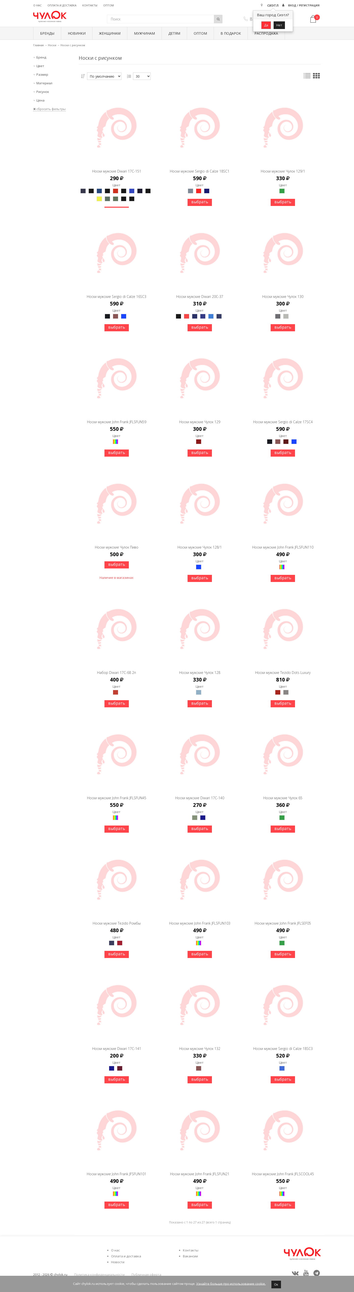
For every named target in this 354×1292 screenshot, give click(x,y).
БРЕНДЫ (47, 33)
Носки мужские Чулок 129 (199, 417)
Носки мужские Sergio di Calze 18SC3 (283, 1044)
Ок (276, 1284)
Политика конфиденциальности (99, 1274)
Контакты (89, 5)
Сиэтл (273, 5)
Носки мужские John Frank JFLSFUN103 (199, 918)
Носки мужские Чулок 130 (282, 292)
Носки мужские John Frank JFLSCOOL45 (283, 1169)
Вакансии (190, 1256)
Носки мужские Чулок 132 (199, 1044)
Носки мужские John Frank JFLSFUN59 (116, 417)
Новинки (77, 33)
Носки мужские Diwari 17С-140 (199, 793)
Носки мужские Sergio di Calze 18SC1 (199, 166)
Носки (52, 45)
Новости (117, 1262)
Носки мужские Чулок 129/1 (283, 166)
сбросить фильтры (49, 109)
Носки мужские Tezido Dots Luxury (282, 668)
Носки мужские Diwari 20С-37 (199, 292)
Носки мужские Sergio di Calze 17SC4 (283, 417)
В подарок (231, 33)
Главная (38, 45)
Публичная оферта (146, 1274)
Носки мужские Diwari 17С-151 (116, 166)
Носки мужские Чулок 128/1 (199, 542)
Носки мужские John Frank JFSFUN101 (116, 1169)
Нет (279, 25)
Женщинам (109, 33)
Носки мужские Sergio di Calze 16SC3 (116, 292)
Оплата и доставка (61, 5)
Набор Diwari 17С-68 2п (116, 668)
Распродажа (266, 33)
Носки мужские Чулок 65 (282, 793)
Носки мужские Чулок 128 (199, 668)
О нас (37, 5)
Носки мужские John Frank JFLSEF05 (283, 918)
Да (266, 25)
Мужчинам (144, 33)
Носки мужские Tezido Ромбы (117, 918)
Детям (174, 33)
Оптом (108, 5)
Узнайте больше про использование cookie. (231, 1283)
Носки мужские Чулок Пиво (116, 542)
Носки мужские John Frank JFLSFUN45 (116, 793)
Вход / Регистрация (304, 5)
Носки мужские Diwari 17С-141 (116, 1044)
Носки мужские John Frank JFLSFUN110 (282, 542)
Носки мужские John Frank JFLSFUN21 (199, 1169)
